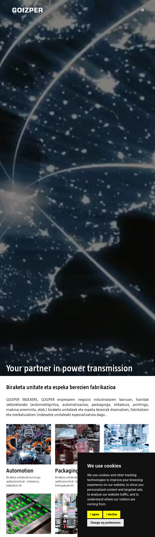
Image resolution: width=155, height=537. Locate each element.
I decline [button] (111, 514)
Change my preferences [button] (105, 522)
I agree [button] (94, 514)
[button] (143, 10)
